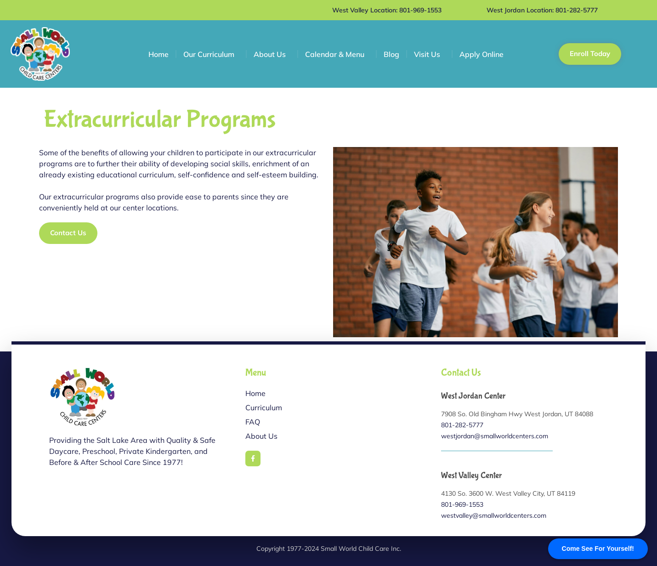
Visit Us (429, 54)
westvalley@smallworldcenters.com (493, 515)
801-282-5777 (462, 425)
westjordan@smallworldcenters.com (494, 436)
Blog (391, 54)
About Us (272, 54)
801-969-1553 (462, 504)
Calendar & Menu (337, 54)
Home (158, 54)
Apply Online (481, 54)
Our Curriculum (211, 54)
